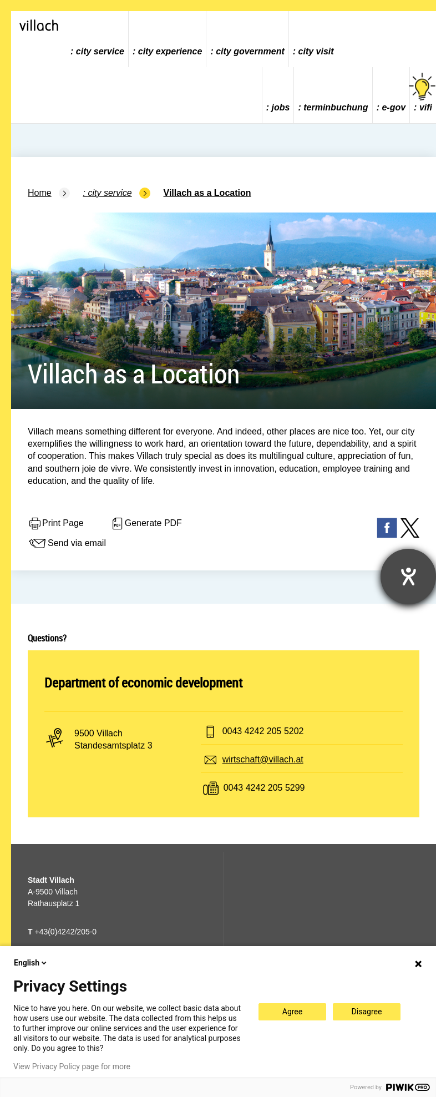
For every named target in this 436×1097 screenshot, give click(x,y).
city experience (170, 51)
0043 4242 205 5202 (263, 731)
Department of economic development (143, 682)
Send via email (67, 544)
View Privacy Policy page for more (71, 1066)
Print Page (56, 524)
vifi (423, 92)
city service (100, 51)
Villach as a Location (207, 193)
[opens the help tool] (408, 576)
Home (40, 193)
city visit (316, 51)
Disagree (367, 1011)
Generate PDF (146, 524)
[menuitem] (98, 39)
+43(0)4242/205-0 (62, 931)
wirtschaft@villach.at (262, 759)
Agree (292, 1011)
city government (250, 51)
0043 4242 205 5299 (264, 787)
